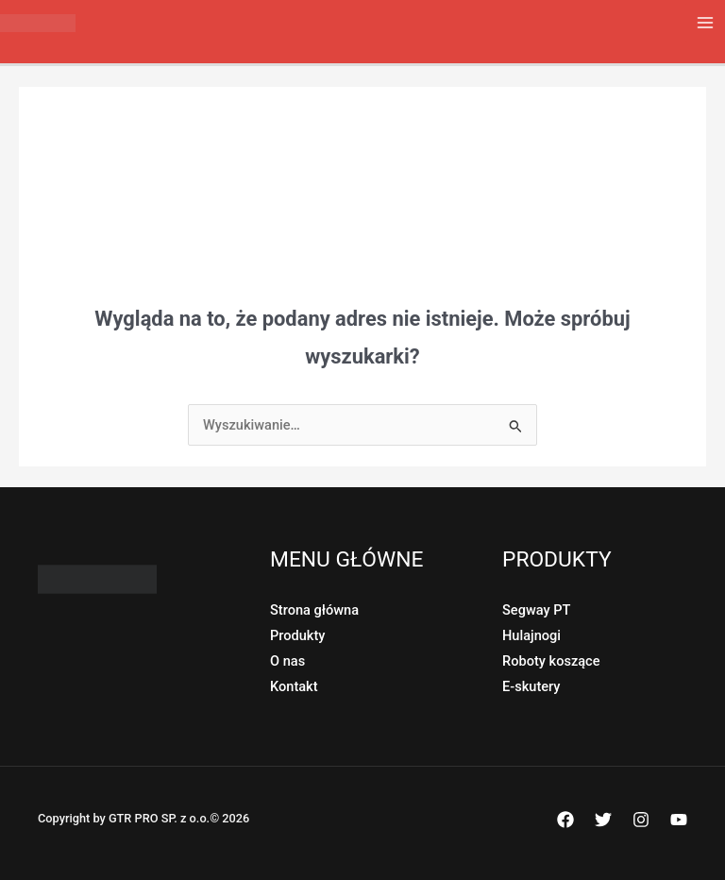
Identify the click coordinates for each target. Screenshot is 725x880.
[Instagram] (640, 819)
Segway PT (536, 609)
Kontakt (294, 686)
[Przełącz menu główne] (705, 22)
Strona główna (314, 609)
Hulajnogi (531, 635)
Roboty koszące (551, 660)
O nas (287, 660)
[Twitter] (603, 819)
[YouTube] (678, 819)
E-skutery (531, 686)
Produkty (297, 635)
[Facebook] (565, 819)
